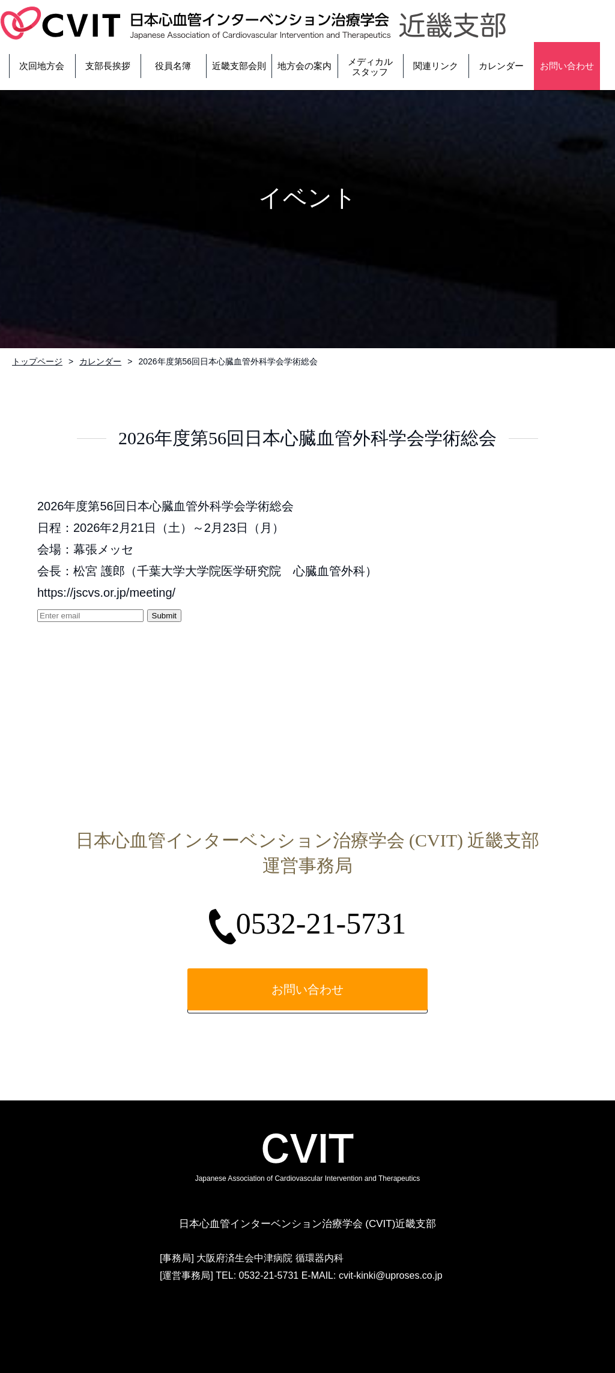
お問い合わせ (307, 989)
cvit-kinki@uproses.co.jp (391, 1275)
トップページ (37, 361)
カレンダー (100, 361)
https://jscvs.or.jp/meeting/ (106, 592)
